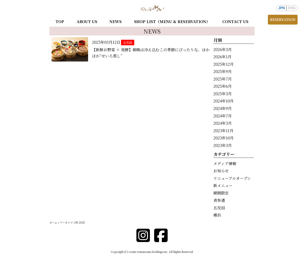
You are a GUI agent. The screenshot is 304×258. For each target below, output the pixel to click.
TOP (60, 21)
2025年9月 (222, 71)
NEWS (115, 21)
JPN (281, 8)
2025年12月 (223, 64)
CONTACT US (235, 21)
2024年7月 (222, 116)
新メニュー (223, 185)
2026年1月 (222, 56)
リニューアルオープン (232, 178)
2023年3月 (222, 145)
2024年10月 (223, 101)
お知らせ (221, 170)
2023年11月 (223, 130)
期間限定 (221, 193)
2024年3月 (222, 123)
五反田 (219, 207)
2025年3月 (222, 93)
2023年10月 (223, 138)
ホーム (53, 222)
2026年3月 (222, 49)
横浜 (217, 215)
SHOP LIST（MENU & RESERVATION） (172, 21)
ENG (292, 8)
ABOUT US (87, 21)
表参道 (219, 200)
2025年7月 (222, 79)
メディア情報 (224, 163)
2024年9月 (222, 108)
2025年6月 (222, 86)
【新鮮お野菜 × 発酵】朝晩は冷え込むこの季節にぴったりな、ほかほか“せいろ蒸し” (151, 53)
